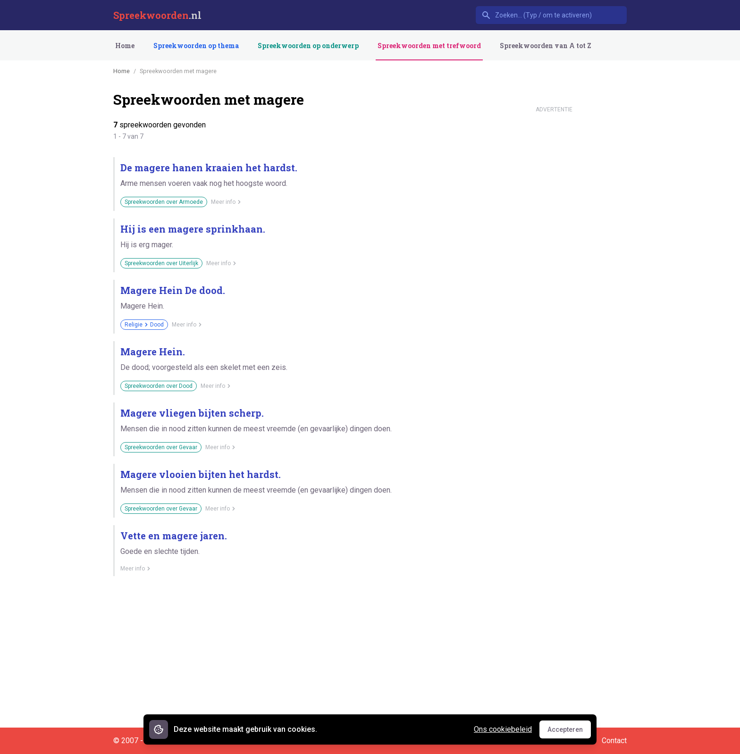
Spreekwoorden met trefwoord (429, 45)
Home (125, 45)
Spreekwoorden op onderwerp (308, 45)
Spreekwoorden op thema (196, 45)
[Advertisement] (554, 258)
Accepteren (569, 732)
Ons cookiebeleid (503, 729)
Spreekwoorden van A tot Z (545, 45)
